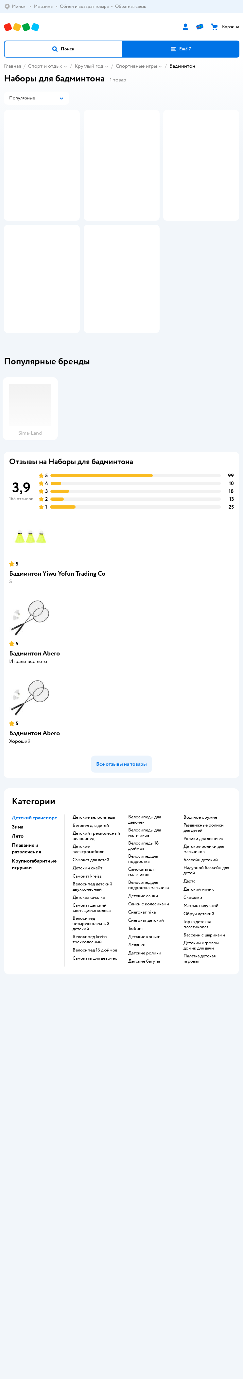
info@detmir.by (187, 1338)
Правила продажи (122, 1124)
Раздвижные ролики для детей (203, 888)
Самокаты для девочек (95, 1018)
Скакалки (192, 957)
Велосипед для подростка (143, 919)
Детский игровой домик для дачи (201, 1006)
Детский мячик (198, 949)
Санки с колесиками (148, 964)
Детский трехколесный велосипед (96, 896)
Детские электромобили (89, 909)
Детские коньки (144, 997)
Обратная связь (121, 1152)
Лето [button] (18, 896)
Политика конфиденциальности (121, 1134)
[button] (63, 49)
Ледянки (137, 1005)
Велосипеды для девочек (144, 880)
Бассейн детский (200, 920)
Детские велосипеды (94, 877)
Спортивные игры (136, 66)
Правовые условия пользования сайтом (122, 1292)
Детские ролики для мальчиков (203, 909)
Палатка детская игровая (199, 1019)
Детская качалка (89, 957)
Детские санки (143, 956)
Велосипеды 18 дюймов (143, 906)
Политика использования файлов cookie (121, 1143)
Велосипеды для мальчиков (144, 893)
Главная (12, 66)
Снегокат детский (146, 980)
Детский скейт (87, 928)
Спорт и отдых (45, 66)
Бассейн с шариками (204, 995)
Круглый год (89, 66)
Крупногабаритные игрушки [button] (34, 924)
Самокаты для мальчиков (141, 932)
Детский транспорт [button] (34, 878)
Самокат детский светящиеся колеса (92, 968)
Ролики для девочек (203, 898)
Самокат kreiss (87, 936)
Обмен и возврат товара (121, 1115)
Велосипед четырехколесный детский (91, 984)
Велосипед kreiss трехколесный (90, 999)
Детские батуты (144, 1021)
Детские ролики (144, 1013)
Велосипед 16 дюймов (95, 1010)
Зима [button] (17, 887)
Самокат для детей (91, 920)
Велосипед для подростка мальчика (148, 945)
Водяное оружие (200, 877)
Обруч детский (198, 974)
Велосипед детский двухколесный (92, 947)
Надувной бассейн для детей (206, 930)
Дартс (189, 941)
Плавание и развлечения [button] (26, 908)
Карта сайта (121, 1161)
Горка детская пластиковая (197, 984)
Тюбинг (135, 988)
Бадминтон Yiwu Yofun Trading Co (57, 634)
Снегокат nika (142, 972)
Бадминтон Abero (34, 713)
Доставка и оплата (121, 1106)
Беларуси (137, 1298)
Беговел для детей (91, 885)
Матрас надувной (200, 966)
